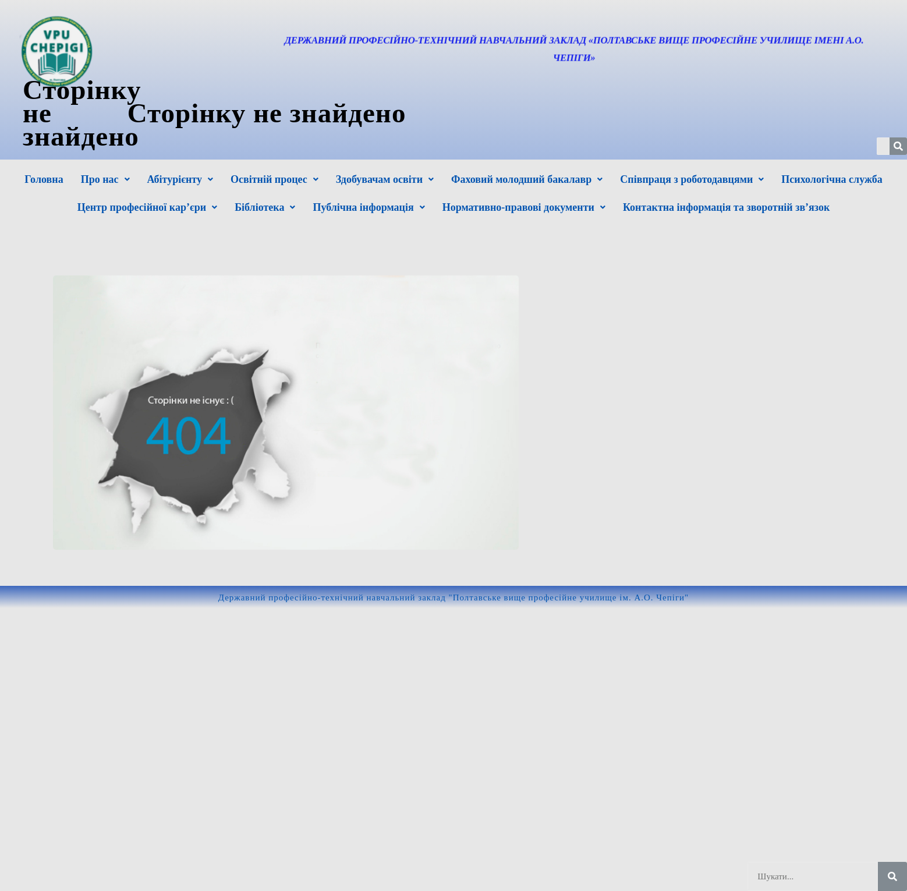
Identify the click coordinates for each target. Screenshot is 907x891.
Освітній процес (274, 179)
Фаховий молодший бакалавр (527, 179)
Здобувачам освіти (385, 179)
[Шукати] (892, 876)
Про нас (105, 179)
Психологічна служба (831, 179)
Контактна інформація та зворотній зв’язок (726, 207)
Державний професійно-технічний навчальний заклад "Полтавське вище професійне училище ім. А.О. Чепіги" (453, 597)
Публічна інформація (368, 207)
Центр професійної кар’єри (147, 207)
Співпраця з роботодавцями (692, 179)
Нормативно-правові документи (523, 207)
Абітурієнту (180, 179)
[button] (105, 179)
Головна (43, 179)
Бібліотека (265, 207)
